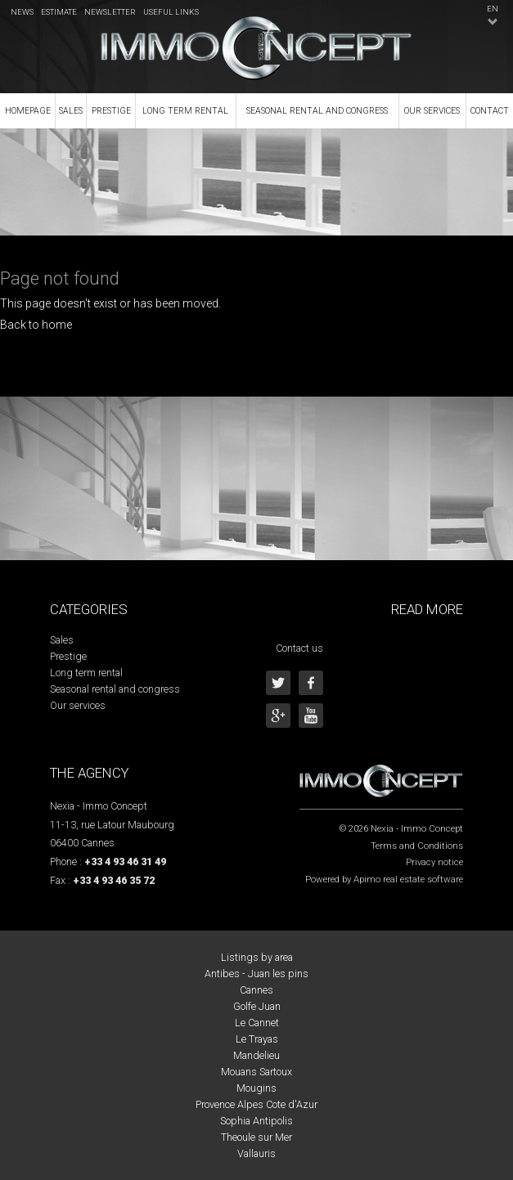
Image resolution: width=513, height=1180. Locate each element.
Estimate (59, 11)
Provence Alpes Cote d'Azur (256, 1104)
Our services (432, 110)
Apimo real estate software (408, 879)
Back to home (36, 324)
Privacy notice (434, 862)
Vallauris (256, 1153)
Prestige (111, 110)
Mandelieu (256, 1055)
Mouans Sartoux (256, 1072)
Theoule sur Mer (256, 1137)
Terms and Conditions (417, 845)
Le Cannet (257, 1022)
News (22, 11)
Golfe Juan (257, 1006)
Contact (489, 110)
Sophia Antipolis (256, 1121)
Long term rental (185, 110)
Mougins (256, 1088)
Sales (71, 110)
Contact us (299, 648)
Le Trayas (257, 1039)
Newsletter (110, 11)
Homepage (28, 110)
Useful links (171, 11)
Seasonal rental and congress (317, 110)
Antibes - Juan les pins (256, 973)
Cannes (256, 990)
